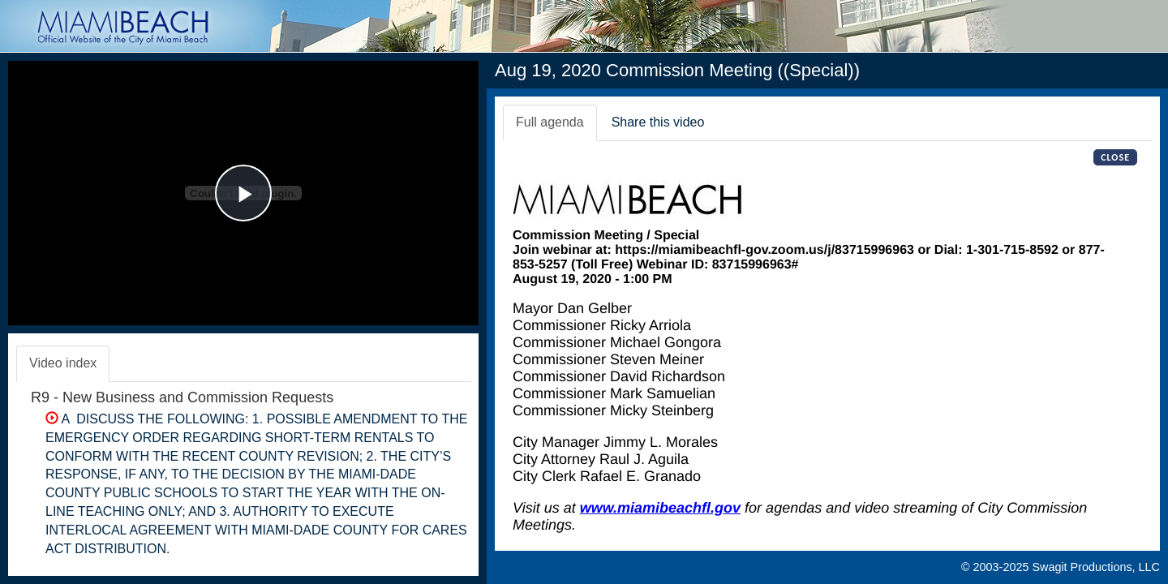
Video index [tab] (63, 363)
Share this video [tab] (658, 122)
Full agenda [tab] (550, 122)
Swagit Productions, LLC (1096, 566)
